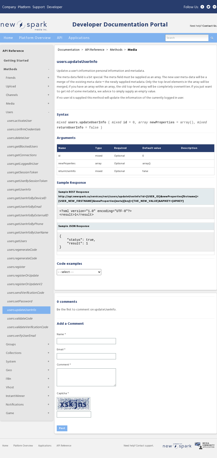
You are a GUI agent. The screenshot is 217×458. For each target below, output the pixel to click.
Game (10, 413)
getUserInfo (19, 189)
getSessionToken (22, 172)
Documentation (69, 49)
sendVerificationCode (25, 293)
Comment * (64, 369)
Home (5, 450)
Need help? (130, 450)
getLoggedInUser (22, 164)
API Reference (13, 51)
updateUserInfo (21, 310)
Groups (11, 344)
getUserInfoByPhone (25, 224)
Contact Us (209, 26)
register (16, 267)
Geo (9, 370)
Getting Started (16, 60)
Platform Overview (23, 450)
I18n (8, 379)
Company (9, 7)
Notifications (15, 404)
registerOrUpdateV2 (24, 284)
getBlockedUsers (22, 146)
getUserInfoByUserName (27, 232)
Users (9, 112)
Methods (10, 69)
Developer (54, 7)
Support (39, 7)
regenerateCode (22, 250)
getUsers (17, 241)
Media (10, 103)
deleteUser (18, 138)
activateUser (19, 121)
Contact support (144, 450)
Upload (11, 86)
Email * (61, 353)
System (11, 361)
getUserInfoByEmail (24, 207)
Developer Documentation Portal (120, 25)
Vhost (10, 387)
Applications (44, 450)
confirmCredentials (23, 129)
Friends (10, 78)
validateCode (19, 318)
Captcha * (63, 397)
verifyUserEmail (21, 336)
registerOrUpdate (22, 275)
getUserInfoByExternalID (27, 215)
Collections (13, 353)
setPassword (19, 301)
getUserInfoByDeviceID (26, 198)
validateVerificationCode (27, 327)
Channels (12, 95)
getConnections (21, 155)
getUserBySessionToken (27, 181)
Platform (24, 7)
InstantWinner (15, 396)
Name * (61, 338)
